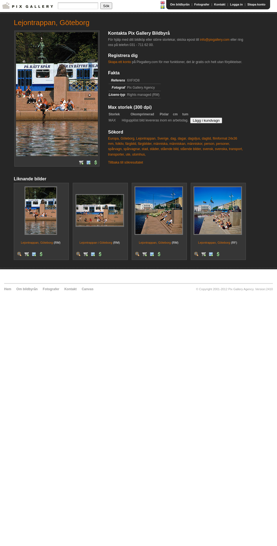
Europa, (114, 138)
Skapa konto (256, 4)
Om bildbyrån (180, 4)
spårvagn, (115, 149)
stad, (145, 149)
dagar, (182, 138)
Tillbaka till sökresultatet (125, 162)
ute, (128, 154)
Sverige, (163, 138)
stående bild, (170, 149)
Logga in (236, 4)
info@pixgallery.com (214, 40)
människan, (178, 144)
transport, (236, 149)
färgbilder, (145, 144)
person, (209, 144)
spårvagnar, (132, 149)
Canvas (87, 289)
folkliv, (119, 144)
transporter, (116, 154)
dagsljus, (194, 138)
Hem (7, 289)
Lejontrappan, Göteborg (37, 242)
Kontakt (219, 4)
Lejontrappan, (146, 138)
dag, (173, 138)
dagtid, (207, 138)
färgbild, (131, 144)
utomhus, (139, 154)
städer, (155, 149)
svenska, (221, 149)
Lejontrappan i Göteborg (95, 242)
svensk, (208, 149)
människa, (161, 144)
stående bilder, (191, 149)
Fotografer (201, 4)
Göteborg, (127, 138)
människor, (195, 144)
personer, (223, 144)
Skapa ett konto (119, 62)
